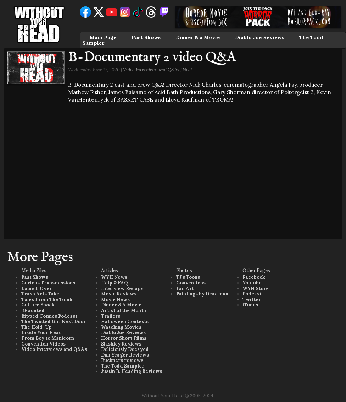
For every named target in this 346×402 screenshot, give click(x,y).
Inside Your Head (41, 333)
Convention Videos (43, 344)
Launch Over (36, 289)
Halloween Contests (125, 322)
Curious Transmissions (48, 283)
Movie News (115, 300)
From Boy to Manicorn (47, 338)
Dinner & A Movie (121, 305)
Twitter (251, 300)
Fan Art (185, 289)
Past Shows (146, 37)
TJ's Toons (188, 277)
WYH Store (255, 289)
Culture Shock (37, 305)
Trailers (110, 316)
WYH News (114, 277)
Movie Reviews (118, 294)
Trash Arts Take (40, 294)
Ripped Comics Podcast (49, 316)
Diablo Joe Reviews (259, 37)
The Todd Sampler (122, 366)
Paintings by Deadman (202, 294)
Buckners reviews (122, 360)
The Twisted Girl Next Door (53, 322)
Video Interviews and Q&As (151, 70)
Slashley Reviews (121, 344)
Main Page (103, 37)
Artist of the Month (123, 311)
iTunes (250, 305)
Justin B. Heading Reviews (131, 371)
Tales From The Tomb (46, 300)
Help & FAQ (114, 283)
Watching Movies (121, 327)
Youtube (252, 283)
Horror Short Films (123, 338)
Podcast (252, 294)
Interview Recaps (122, 289)
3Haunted (33, 311)
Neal (187, 70)
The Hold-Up (36, 327)
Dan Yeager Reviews (125, 355)
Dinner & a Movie (198, 37)
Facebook (253, 277)
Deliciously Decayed (125, 349)
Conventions (191, 283)
